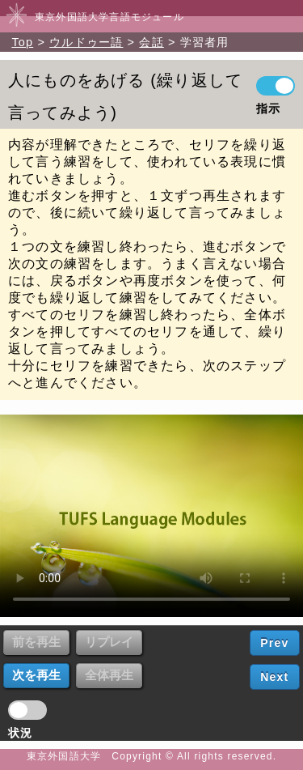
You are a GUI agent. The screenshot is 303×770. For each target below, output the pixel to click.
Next (274, 676)
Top (22, 42)
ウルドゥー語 (86, 42)
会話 (151, 42)
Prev (274, 642)
